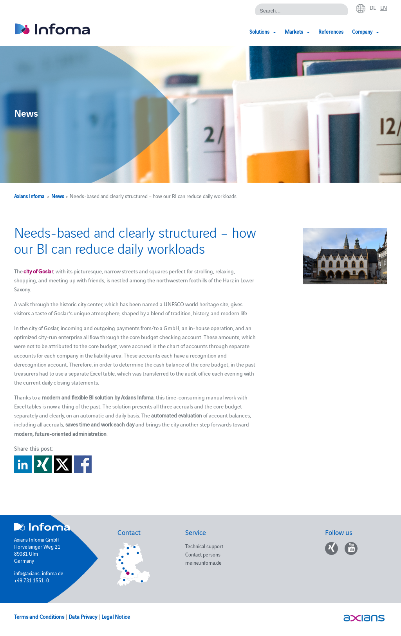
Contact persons (202, 554)
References (330, 31)
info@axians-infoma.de (38, 572)
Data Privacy (83, 616)
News (57, 195)
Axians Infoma (29, 195)
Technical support (204, 545)
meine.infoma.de (203, 562)
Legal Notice (115, 616)
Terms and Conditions (39, 616)
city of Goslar (38, 271)
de (373, 7)
